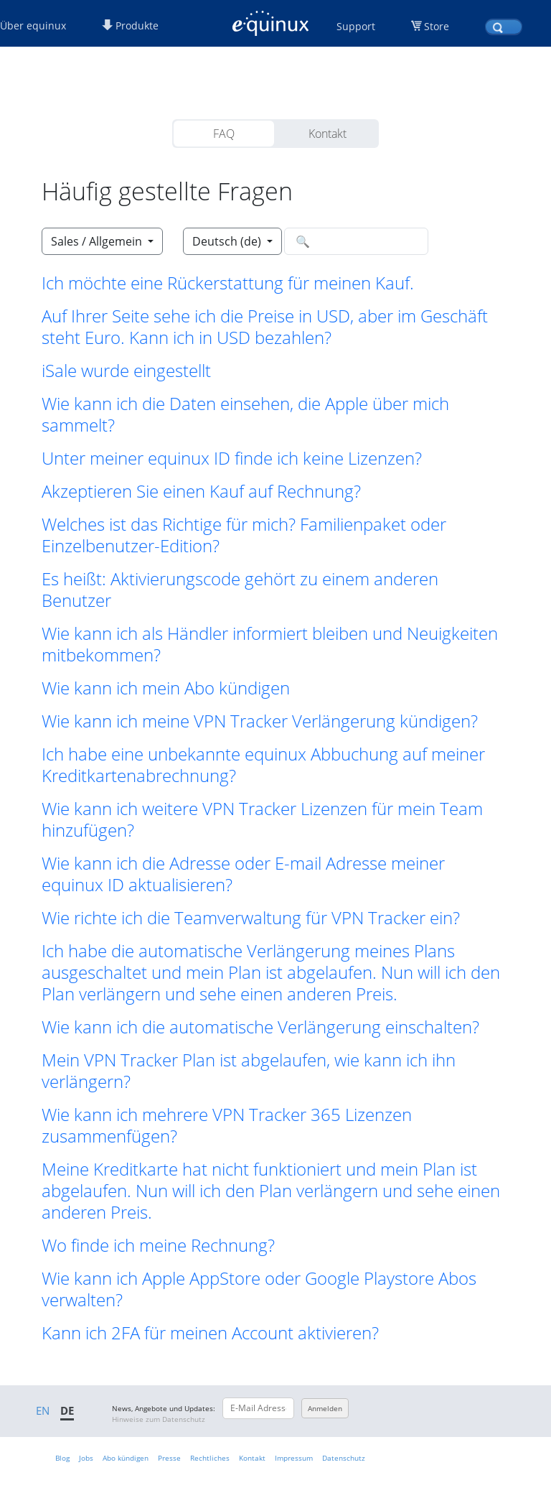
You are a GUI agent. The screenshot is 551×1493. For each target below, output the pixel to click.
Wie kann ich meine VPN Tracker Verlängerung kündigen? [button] (260, 721)
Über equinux (33, 25)
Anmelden (325, 1408)
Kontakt (328, 133)
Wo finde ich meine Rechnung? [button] (158, 1245)
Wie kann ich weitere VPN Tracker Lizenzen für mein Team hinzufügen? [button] (262, 819)
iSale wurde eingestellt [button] (126, 370)
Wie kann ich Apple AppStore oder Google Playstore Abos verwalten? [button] (259, 1289)
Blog (62, 1458)
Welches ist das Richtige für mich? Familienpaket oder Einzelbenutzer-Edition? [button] (244, 535)
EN (43, 1410)
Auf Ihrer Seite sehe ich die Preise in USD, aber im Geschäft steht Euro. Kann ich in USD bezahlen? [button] (265, 326)
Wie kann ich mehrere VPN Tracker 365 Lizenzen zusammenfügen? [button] (227, 1125)
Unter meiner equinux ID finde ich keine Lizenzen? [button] (232, 458)
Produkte (130, 25)
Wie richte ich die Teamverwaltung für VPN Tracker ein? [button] (251, 918)
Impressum (294, 1458)
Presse (169, 1458)
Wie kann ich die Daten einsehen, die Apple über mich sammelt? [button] (245, 414)
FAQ (224, 133)
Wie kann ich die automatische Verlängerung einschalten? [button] (260, 1027)
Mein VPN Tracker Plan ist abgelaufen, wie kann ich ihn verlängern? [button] (249, 1070)
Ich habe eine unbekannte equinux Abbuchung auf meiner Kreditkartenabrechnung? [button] (263, 764)
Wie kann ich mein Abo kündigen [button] (166, 688)
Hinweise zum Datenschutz (158, 1419)
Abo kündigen (126, 1458)
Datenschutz (343, 1458)
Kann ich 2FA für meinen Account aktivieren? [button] (210, 1333)
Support (355, 26)
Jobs (86, 1458)
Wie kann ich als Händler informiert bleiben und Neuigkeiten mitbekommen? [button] (270, 644)
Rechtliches (210, 1458)
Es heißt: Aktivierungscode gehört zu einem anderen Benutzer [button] (240, 589)
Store (436, 26)
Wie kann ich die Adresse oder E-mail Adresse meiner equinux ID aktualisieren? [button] (243, 874)
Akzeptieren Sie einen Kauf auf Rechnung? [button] (201, 491)
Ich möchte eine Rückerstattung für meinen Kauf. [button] (228, 283)
